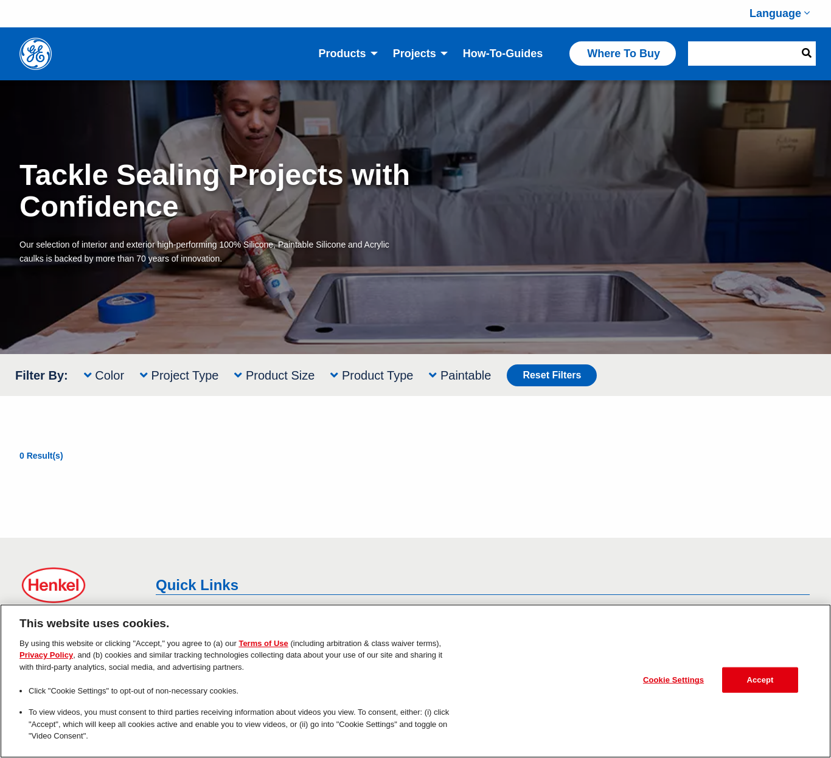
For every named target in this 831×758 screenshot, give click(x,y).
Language (779, 13)
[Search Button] (807, 53)
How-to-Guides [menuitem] (503, 53)
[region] (415, 681)
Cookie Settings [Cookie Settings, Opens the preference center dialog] (673, 679)
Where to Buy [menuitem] (623, 53)
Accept (759, 679)
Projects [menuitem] (414, 53)
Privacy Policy (46, 654)
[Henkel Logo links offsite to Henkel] (79, 585)
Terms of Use (263, 643)
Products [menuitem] (342, 53)
